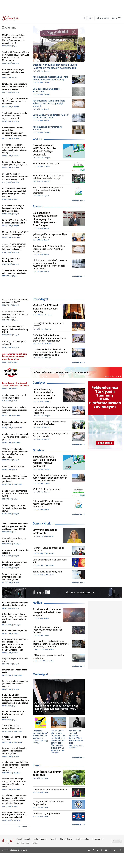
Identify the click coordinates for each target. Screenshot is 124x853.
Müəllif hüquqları (82, 839)
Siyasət (37, 206)
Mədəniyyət (40, 674)
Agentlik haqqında (23, 839)
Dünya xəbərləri (43, 523)
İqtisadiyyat (40, 299)
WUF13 (37, 139)
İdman (37, 765)
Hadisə (37, 602)
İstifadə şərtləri (98, 839)
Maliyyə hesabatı (40, 839)
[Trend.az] (10, 18)
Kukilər (35, 843)
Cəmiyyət (39, 382)
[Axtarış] (84, 18)
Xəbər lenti (9, 27)
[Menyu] (116, 18)
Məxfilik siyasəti (23, 843)
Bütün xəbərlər (77, 201)
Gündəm (38, 450)
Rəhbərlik (53, 839)
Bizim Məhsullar (66, 839)
